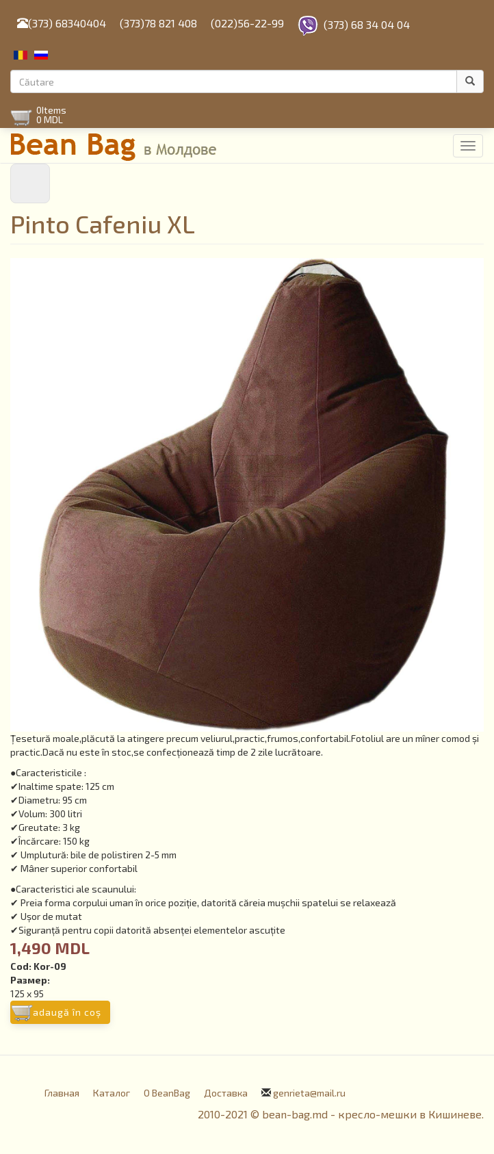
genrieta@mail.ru (309, 1093)
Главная (61, 1093)
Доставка (226, 1093)
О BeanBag (167, 1093)
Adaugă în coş (67, 1012)
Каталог (111, 1093)
